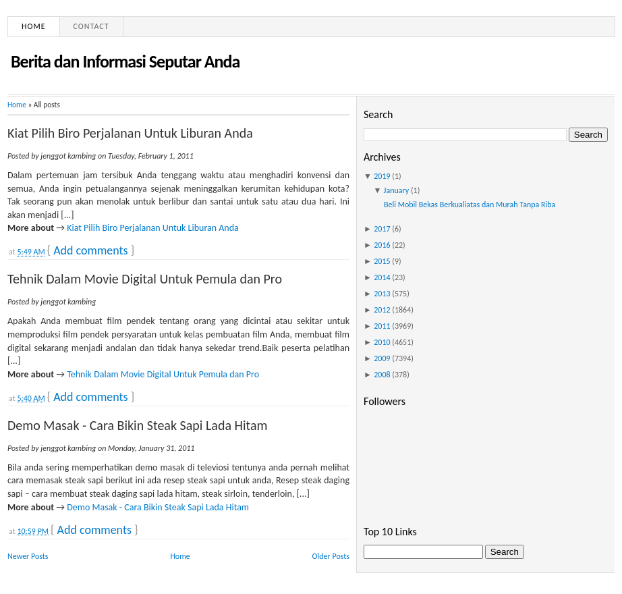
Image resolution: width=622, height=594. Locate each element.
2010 (382, 342)
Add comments (90, 250)
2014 (382, 277)
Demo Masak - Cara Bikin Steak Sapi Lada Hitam (137, 425)
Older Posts (330, 556)
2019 (382, 176)
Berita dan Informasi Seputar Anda (125, 61)
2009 (382, 358)
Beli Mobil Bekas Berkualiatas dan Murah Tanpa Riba (469, 204)
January (396, 190)
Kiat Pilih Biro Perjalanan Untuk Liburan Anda (130, 133)
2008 (382, 374)
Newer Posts (28, 556)
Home (34, 26)
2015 (382, 261)
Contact (91, 26)
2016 (382, 245)
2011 (382, 326)
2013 (382, 293)
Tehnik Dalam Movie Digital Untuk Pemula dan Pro (144, 279)
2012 (382, 310)
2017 (382, 229)
